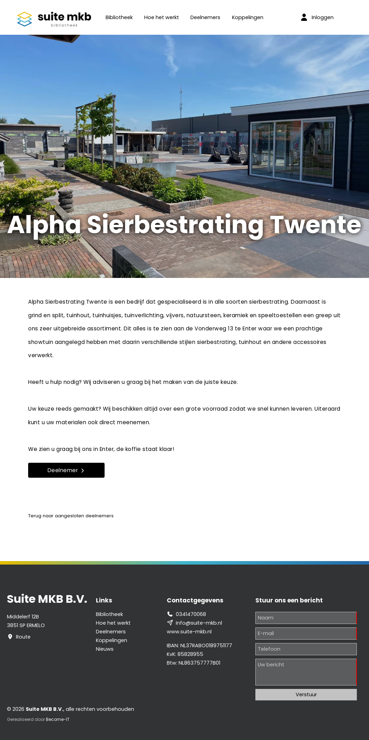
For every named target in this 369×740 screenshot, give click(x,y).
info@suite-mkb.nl (199, 622)
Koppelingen (247, 17)
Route (23, 636)
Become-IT (57, 719)
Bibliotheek (119, 17)
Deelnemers (205, 17)
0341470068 (191, 614)
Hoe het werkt (161, 17)
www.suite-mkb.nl (189, 631)
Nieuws (105, 649)
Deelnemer (66, 470)
